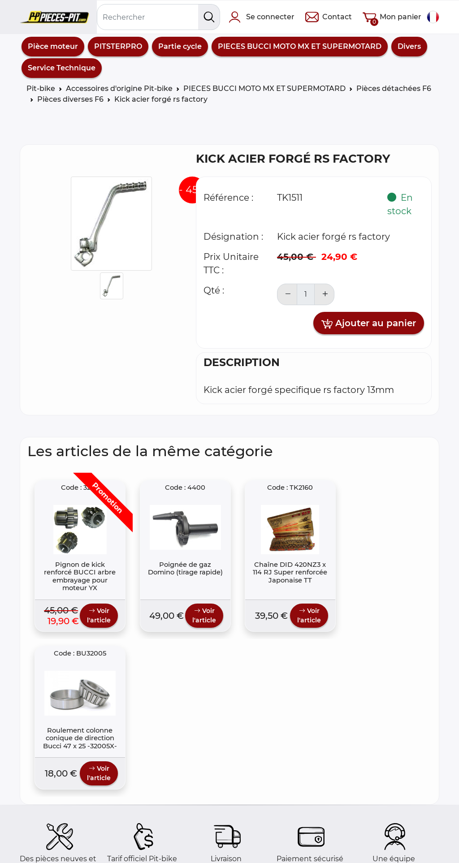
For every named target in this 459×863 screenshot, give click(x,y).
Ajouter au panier (368, 323)
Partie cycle (180, 46)
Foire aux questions (62, 841)
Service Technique (61, 68)
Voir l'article (96, 619)
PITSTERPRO (118, 46)
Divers (409, 46)
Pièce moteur (53, 46)
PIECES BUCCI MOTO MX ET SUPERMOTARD (299, 46)
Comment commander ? (72, 852)
